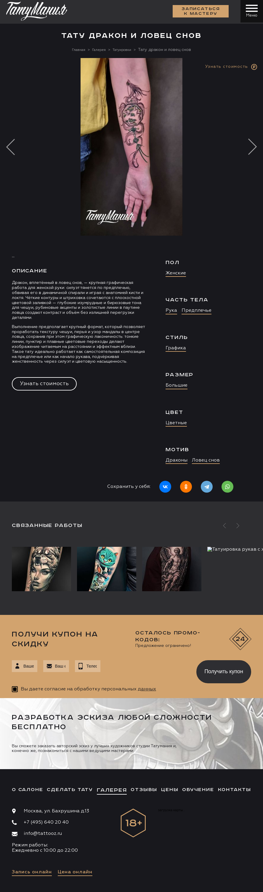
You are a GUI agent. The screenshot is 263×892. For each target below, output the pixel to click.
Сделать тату (70, 790)
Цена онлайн (75, 872)
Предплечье (196, 310)
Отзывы (144, 790)
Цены (169, 790)
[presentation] (144, 670)
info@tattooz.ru (43, 833)
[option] (131, 280)
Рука (171, 310)
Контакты (234, 790)
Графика (176, 348)
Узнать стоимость (44, 383)
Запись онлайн (32, 872)
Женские (176, 273)
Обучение (198, 790)
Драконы (176, 460)
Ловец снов (206, 460)
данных (147, 689)
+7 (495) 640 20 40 (46, 822)
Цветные (176, 423)
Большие (176, 385)
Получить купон (223, 671)
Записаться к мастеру (199, 12)
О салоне (27, 790)
